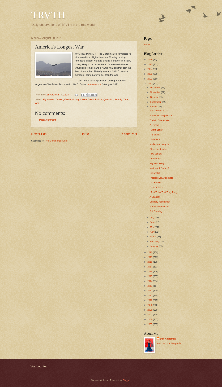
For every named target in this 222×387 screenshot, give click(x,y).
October (154, 97)
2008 (150, 310)
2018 (150, 262)
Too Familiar (156, 182)
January (154, 246)
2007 (150, 314)
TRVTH (48, 15)
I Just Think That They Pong (163, 192)
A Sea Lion (155, 197)
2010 (150, 300)
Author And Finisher (159, 206)
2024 (150, 69)
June (153, 222)
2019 (150, 257)
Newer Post (39, 134)
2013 (150, 285)
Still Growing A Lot (159, 110)
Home (85, 134)
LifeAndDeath (87, 99)
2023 (150, 74)
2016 (150, 271)
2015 (150, 276)
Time (125, 99)
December (155, 87)
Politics (98, 99)
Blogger (126, 380)
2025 (150, 64)
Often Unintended (158, 149)
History (75, 99)
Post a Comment (47, 119)
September (156, 102)
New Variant (155, 153)
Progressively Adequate (161, 178)
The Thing (155, 134)
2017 (150, 266)
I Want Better (156, 130)
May (152, 227)
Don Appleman (168, 338)
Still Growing (156, 211)
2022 (150, 78)
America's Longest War (161, 115)
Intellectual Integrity (159, 144)
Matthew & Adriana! (159, 168)
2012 (150, 290)
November (155, 92)
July (152, 217)
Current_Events (63, 99)
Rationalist (155, 173)
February (155, 241)
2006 (150, 319)
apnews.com (94, 84)
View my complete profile (169, 343)
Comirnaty (155, 139)
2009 (150, 305)
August (154, 106)
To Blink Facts (156, 187)
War (37, 103)
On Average (155, 158)
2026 (150, 59)
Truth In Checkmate (159, 120)
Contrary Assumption (160, 201)
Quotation (108, 99)
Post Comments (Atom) (56, 140)
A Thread (154, 125)
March (153, 236)
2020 (150, 252)
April (152, 232)
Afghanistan (48, 99)
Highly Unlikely (157, 163)
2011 (150, 295)
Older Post (129, 134)
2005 (150, 324)
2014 (150, 281)
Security (118, 99)
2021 (150, 83)
